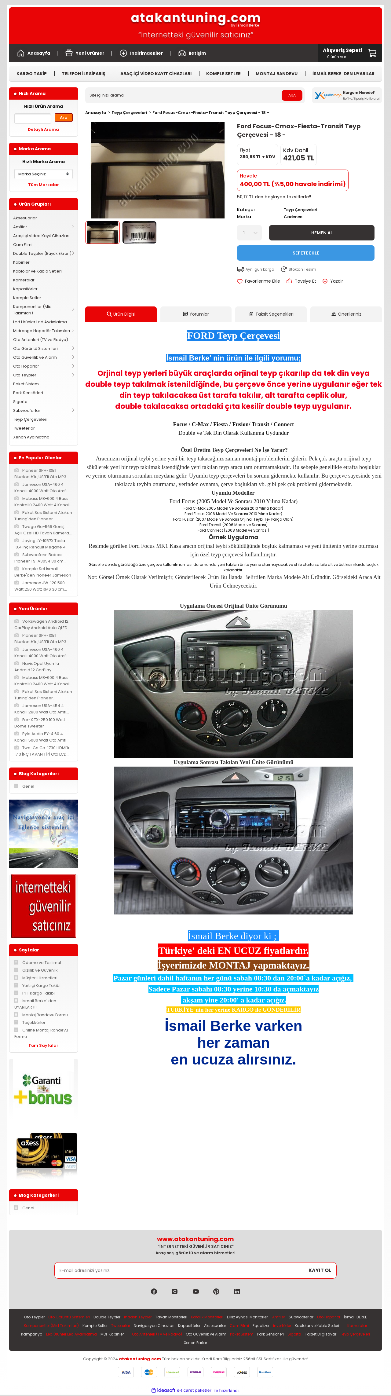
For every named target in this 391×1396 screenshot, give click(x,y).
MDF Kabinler (208, 1335)
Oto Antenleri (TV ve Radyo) (40, 340)
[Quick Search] (32, 118)
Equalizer (319, 1326)
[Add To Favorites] (258, 280)
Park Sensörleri (28, 393)
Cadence (294, 216)
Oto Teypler (24, 375)
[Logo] (195, 25)
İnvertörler (342, 1326)
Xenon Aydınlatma (31, 437)
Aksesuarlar (25, 218)
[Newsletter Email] (195, 1270)
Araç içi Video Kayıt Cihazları (41, 236)
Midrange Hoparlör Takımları (41, 331)
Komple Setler (27, 298)
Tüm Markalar (43, 185)
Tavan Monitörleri (184, 1317)
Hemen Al (321, 232)
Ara (64, 117)
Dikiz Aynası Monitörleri (265, 1317)
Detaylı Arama (43, 129)
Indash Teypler (148, 1317)
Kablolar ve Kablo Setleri (37, 271)
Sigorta (20, 402)
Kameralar (24, 280)
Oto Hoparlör (26, 366)
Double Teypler (115, 1317)
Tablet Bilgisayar (188, 1344)
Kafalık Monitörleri (222, 1317)
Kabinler (21, 262)
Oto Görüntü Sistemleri (35, 348)
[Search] (195, 95)
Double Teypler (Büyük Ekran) (42, 253)
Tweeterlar (24, 428)
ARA (292, 95)
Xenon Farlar (258, 1344)
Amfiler (20, 227)
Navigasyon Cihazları (207, 1326)
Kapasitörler (25, 289)
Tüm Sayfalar (43, 1045)
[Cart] (342, 53)
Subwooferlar (26, 410)
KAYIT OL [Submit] (320, 1270)
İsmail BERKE (50, 1326)
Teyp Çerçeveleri (30, 419)
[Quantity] (249, 232)
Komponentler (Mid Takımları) (32, 310)
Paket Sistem (26, 384)
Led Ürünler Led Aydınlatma (40, 322)
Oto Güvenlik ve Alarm (35, 357)
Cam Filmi (22, 244)
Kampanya (123, 1335)
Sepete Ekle (306, 252)
